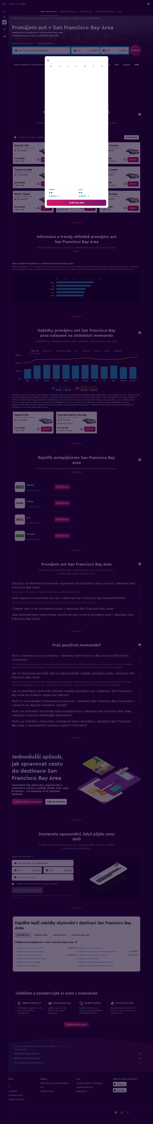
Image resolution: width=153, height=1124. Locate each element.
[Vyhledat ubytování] (4, 16)
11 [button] (42, 86)
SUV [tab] (81, 351)
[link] (50, 159)
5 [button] (48, 80)
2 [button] (72, 74)
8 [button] (66, 80)
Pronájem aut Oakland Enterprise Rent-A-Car (99, 966)
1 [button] (66, 74)
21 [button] (60, 92)
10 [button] (36, 86)
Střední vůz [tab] (52, 351)
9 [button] (72, 80)
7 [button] (60, 80)
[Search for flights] (4, 11)
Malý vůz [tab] (39, 351)
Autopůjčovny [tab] (27, 935)
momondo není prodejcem (82, 1053)
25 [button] (42, 98)
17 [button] (36, 92)
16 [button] (72, 86)
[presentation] (80, 941)
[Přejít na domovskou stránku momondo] (17, 4)
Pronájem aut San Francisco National (96, 955)
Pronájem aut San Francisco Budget (34, 951)
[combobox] (27, 43)
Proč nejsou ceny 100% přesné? (82, 1062)
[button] (4, 4)
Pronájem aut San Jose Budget (32, 962)
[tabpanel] (81, 284)
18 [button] (42, 92)
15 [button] (66, 86)
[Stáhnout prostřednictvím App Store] (124, 1090)
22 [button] (66, 92)
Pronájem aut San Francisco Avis (94, 948)
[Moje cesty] (4, 29)
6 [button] (54, 80)
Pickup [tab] (101, 351)
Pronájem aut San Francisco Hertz (33, 955)
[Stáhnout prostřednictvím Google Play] (124, 1084)
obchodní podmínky (57, 895)
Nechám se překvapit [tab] (85, 935)
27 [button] (54, 98)
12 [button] (48, 86)
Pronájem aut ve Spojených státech (41, 18)
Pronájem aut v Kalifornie (65, 18)
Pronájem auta (21, 18)
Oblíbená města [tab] (45, 935)
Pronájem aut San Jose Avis (92, 959)
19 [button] (48, 92)
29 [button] (66, 98)
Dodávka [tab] (90, 351)
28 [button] (60, 98)
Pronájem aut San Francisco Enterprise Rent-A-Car (101, 951)
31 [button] (36, 104)
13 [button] (54, 86)
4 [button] (41, 80)
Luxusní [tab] (111, 351)
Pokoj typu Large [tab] (68, 351)
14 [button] (60, 86)
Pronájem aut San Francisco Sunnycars (35, 959)
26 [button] (48, 98)
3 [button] (35, 80)
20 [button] (54, 92)
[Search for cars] (4, 22)
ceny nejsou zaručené (67, 1046)
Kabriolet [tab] (122, 351)
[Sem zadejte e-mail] (49, 877)
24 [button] (36, 98)
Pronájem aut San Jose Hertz (31, 966)
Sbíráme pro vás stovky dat (82, 1058)
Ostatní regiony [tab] (64, 935)
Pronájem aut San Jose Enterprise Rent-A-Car (99, 962)
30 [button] (72, 98)
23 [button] (72, 92)
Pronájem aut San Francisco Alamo (34, 948)
